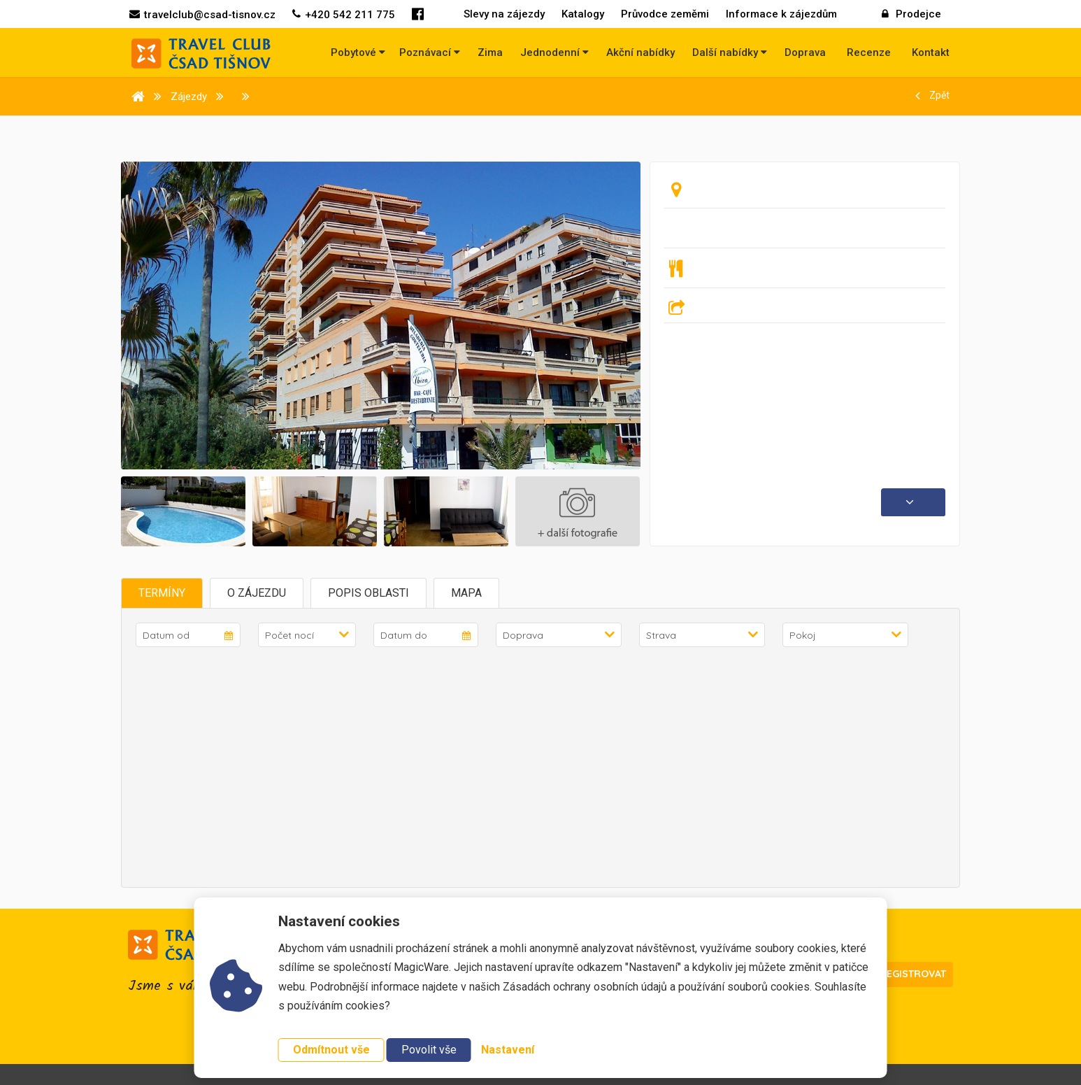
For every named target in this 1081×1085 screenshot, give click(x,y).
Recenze (869, 52)
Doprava (805, 52)
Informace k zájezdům (781, 14)
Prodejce (911, 14)
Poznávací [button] (429, 52)
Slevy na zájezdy (504, 14)
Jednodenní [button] (554, 52)
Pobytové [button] (358, 52)
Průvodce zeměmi (665, 14)
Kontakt (931, 52)
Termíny (161, 593)
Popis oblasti (368, 593)
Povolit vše (429, 1049)
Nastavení (507, 1049)
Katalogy (582, 14)
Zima (490, 52)
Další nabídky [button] (729, 52)
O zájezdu (256, 593)
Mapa (466, 593)
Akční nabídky (640, 52)
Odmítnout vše (331, 1049)
